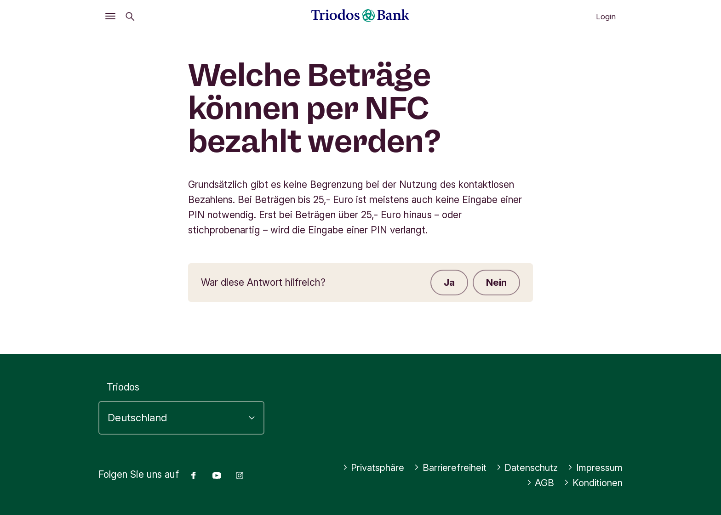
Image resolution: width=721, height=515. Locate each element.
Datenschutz (524, 467)
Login (606, 16)
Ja (447, 283)
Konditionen (592, 482)
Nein (496, 283)
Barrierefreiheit (444, 467)
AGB (539, 482)
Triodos (123, 387)
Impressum (594, 467)
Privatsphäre (366, 467)
